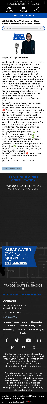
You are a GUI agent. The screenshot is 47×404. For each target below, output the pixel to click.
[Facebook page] (7, 341)
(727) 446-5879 (12, 312)
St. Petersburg (12, 366)
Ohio (23, 368)
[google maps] (9, 8)
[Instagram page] (13, 348)
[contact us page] (23, 8)
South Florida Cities (31, 366)
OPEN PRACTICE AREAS (23, 15)
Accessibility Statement (13, 398)
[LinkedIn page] (39, 341)
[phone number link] (37, 8)
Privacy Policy (37, 396)
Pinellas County (27, 325)
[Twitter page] (17, 341)
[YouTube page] (28, 341)
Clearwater (36, 322)
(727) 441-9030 (16, 263)
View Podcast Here (12, 169)
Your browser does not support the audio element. (23, 28)
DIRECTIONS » (11, 317)
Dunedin (11, 325)
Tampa (21, 329)
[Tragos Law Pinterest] (23, 348)
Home (23, 322)
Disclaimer (23, 396)
